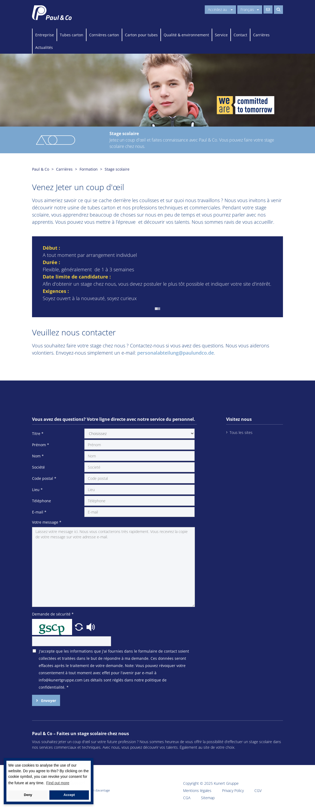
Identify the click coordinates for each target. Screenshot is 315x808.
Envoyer (48, 700)
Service (221, 34)
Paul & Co (40, 169)
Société (38, 467)
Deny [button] (28, 795)
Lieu (37, 489)
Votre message (46, 522)
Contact (240, 34)
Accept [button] (69, 795)
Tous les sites (241, 432)
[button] (156, 308)
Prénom (40, 444)
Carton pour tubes (141, 34)
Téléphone (41, 500)
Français (250, 9)
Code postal (44, 478)
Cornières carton (104, 34)
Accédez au (220, 9)
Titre (38, 433)
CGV (258, 790)
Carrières (261, 34)
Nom (38, 455)
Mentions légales (197, 790)
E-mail (39, 512)
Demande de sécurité (53, 614)
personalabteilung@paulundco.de (175, 353)
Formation (89, 169)
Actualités (44, 47)
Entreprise (44, 34)
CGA (186, 797)
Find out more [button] (57, 783)
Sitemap (208, 797)
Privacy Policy (233, 790)
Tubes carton (71, 34)
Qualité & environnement (186, 34)
